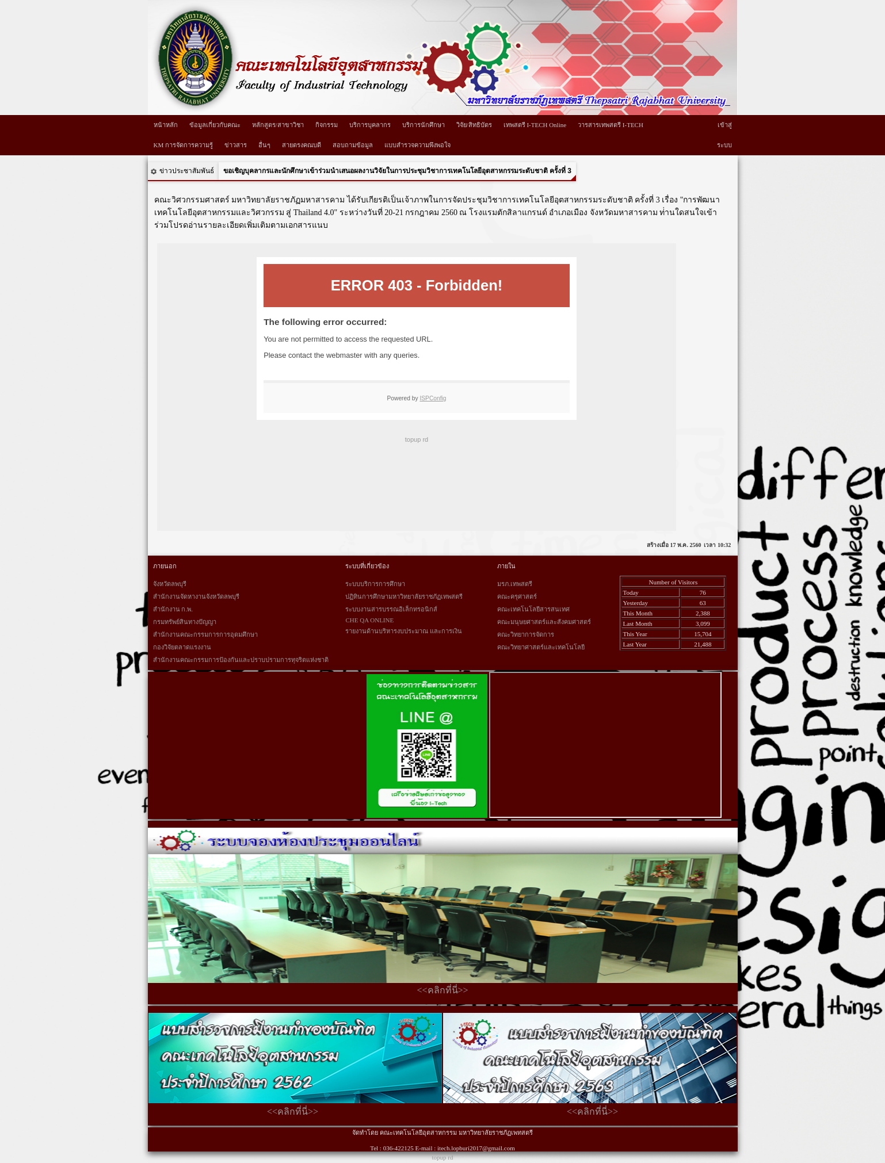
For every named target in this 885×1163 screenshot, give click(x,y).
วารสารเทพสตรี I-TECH (610, 124)
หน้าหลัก (166, 124)
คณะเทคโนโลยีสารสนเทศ (533, 609)
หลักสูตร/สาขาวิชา (278, 124)
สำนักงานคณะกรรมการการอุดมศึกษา (205, 634)
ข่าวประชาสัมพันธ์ (186, 171)
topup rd (442, 1157)
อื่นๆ (264, 144)
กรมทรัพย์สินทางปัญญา (184, 621)
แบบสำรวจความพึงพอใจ (417, 144)
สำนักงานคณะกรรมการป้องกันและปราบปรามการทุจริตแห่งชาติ (241, 659)
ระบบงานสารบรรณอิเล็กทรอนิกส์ (391, 609)
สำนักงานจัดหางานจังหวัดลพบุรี (196, 596)
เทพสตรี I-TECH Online (534, 124)
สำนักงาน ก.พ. (173, 609)
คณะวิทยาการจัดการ (525, 634)
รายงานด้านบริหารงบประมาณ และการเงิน (403, 631)
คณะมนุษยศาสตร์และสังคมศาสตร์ (544, 621)
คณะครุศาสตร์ (517, 596)
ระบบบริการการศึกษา (375, 583)
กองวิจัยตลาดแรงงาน (182, 647)
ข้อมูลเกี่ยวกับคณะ (215, 124)
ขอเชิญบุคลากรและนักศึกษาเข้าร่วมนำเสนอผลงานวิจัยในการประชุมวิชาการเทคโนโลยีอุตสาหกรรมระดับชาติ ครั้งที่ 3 (397, 171)
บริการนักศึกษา (423, 124)
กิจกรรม (326, 124)
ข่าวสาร (235, 144)
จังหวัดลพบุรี (169, 583)
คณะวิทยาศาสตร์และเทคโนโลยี (541, 647)
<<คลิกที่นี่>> (442, 990)
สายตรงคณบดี (301, 144)
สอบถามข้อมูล (353, 144)
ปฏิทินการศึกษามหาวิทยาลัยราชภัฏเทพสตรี (404, 596)
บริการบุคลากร (370, 124)
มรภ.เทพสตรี (514, 583)
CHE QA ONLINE (369, 620)
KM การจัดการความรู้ (183, 144)
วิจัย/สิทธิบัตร (474, 124)
